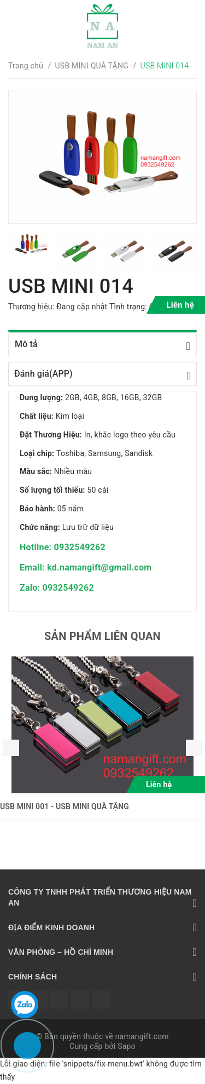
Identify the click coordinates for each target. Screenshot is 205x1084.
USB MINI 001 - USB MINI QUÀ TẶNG (64, 806)
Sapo (127, 1046)
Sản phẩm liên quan (102, 636)
